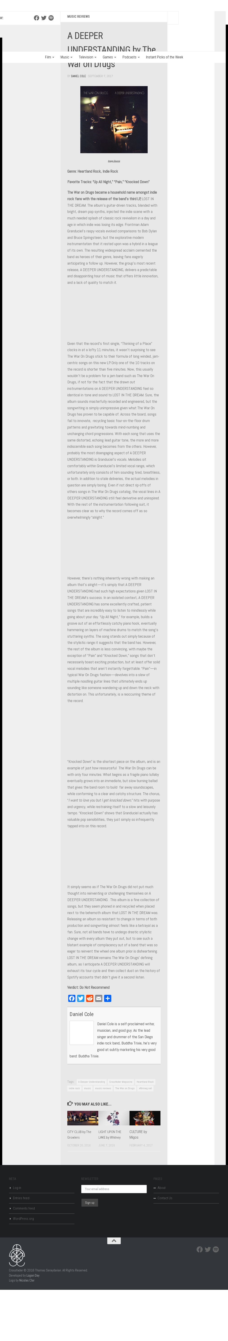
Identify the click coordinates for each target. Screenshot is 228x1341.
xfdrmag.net (145, 1139)
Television (86, 57)
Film (48, 57)
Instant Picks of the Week (164, 57)
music (87, 1139)
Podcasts (129, 57)
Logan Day (32, 1326)
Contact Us (165, 1249)
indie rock (74, 1139)
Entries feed (21, 1249)
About (162, 1239)
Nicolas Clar (26, 1331)
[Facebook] (36, 69)
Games (108, 57)
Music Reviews (79, 68)
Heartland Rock (145, 1133)
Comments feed (24, 1260)
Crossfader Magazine (120, 1133)
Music (65, 57)
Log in (17, 1239)
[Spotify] (51, 69)
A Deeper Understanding (91, 1133)
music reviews (103, 1139)
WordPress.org (23, 1270)
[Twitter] (43, 69)
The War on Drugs (125, 1139)
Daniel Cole (79, 127)
